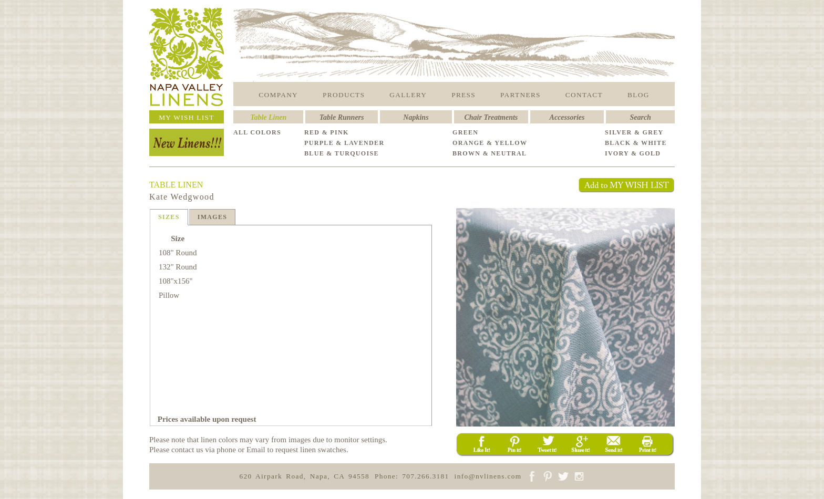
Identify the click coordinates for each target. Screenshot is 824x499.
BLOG (638, 95)
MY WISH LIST (186, 117)
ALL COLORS (257, 132)
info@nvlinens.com (488, 476)
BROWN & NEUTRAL (489, 153)
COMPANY (278, 95)
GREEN (465, 132)
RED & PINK (326, 132)
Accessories (567, 117)
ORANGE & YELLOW (489, 143)
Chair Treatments (491, 117)
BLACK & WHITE (636, 143)
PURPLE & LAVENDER (344, 143)
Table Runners (342, 117)
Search (640, 117)
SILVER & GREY (634, 132)
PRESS (463, 95)
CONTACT (584, 95)
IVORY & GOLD (633, 153)
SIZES (169, 217)
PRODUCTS (344, 95)
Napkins (415, 117)
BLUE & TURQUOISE (341, 153)
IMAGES (213, 217)
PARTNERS (520, 95)
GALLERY (408, 95)
